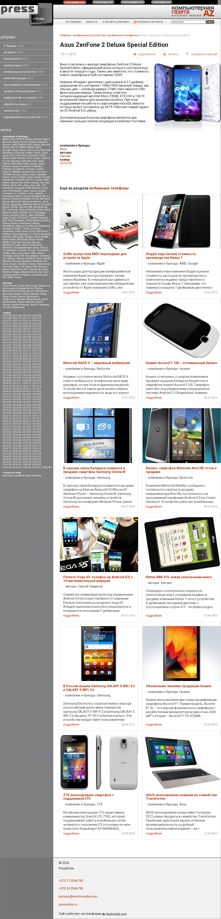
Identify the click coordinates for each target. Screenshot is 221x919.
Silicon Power (9, 239)
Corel (29, 158)
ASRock (30, 147)
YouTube (7, 266)
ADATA (20, 139)
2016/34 (26, 459)
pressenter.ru (68, 904)
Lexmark (7, 193)
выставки (7, 475)
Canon (37, 152)
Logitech (38, 193)
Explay (15, 166)
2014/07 (16, 380)
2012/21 (6, 326)
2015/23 (6, 423)
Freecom (30, 169)
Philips (6, 223)
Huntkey (6, 274)
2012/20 (36, 323)
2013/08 (36, 348)
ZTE (22, 266)
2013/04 (36, 345)
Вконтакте (16, 269)
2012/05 (6, 315)
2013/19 (26, 356)
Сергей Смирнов (39, 304)
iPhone (6, 185)
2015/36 (16, 432)
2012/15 (26, 320)
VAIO (33, 253)
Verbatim (7, 255)
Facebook (25, 166)
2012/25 (6, 329)
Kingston (19, 188)
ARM (23, 147)
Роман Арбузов (25, 301)
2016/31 (36, 456)
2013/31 (16, 364)
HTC (31, 179)
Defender (26, 161)
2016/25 (26, 453)
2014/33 (26, 396)
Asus (38, 147)
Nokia (40, 209)
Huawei (39, 179)
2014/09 (36, 380)
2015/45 (26, 437)
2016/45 (16, 467)
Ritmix (45, 231)
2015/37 (26, 432)
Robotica (6, 234)
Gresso (46, 177)
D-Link (6, 161)
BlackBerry (8, 152)
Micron (6, 201)
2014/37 (26, 399)
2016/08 (16, 445)
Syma (39, 245)
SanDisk (6, 236)
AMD (14, 144)
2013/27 (16, 361)
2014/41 (26, 402)
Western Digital (34, 258)
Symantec (7, 247)
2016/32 (6, 459)
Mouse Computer (42, 204)
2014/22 (36, 388)
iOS (42, 182)
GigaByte (41, 174)
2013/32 (26, 364)
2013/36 (26, 367)
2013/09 (6, 350)
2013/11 (26, 350)
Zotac (16, 266)
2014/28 (16, 394)
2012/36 (36, 334)
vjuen (21, 285)
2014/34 (36, 396)
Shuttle (44, 236)
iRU (20, 185)
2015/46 (36, 437)
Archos (6, 147)
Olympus (14, 215)
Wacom (11, 258)
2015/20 (16, 421)
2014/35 (6, 399)
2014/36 (16, 399)
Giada (32, 174)
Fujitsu (6, 171)
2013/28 (26, 361)
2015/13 (26, 415)
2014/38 (36, 399)
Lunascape (8, 196)
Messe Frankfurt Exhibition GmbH (20, 198)
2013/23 (16, 358)
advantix (37, 139)
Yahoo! (32, 264)
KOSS (28, 188)
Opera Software (36, 215)
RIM (38, 231)
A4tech (6, 139)
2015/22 (36, 421)
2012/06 (16, 315)
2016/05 (26, 442)
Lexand (42, 190)
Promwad (36, 228)
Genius (17, 174)
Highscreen (8, 179)
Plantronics (25, 223)
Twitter (6, 253)
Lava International (11, 190)
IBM (46, 179)
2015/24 (16, 423)
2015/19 (6, 421)
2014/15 (16, 386)
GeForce (42, 171)
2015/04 (16, 410)
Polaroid (34, 226)
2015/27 (6, 426)
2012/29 (6, 331)
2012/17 (6, 323)
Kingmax (25, 274)
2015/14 (36, 415)
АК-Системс (40, 266)
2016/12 (16, 448)
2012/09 (6, 318)
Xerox (5, 264)
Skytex (39, 239)
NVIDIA (23, 212)
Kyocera (36, 188)
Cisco (5, 155)
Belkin (23, 150)
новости (91, 21)
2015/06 (36, 410)
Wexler (47, 258)
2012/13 (6, 320)
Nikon (22, 209)
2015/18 (36, 418)
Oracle (12, 217)
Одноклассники (39, 269)
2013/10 (16, 350)
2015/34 (36, 429)
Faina (5, 285)
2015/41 (26, 434)
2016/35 (36, 459)
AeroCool (7, 142)
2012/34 (16, 334)
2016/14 (36, 448)
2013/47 (16, 375)
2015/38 (36, 432)
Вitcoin (6, 269)
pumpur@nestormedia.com (78, 896)
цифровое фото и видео (23, 97)
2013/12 (36, 350)
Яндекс (16, 272)
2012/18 (16, 323)
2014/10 (6, 383)
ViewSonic (45, 255)
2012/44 (36, 339)
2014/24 (16, 391)
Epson (41, 163)
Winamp (16, 261)
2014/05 (36, 377)
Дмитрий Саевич (12, 293)
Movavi (6, 207)
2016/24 (16, 453)
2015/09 (26, 413)
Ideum (5, 182)
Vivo (4, 258)
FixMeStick (37, 166)
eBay (18, 163)
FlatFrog (6, 169)
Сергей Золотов (20, 304)
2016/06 (36, 442)
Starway (36, 242)
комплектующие (19, 78)
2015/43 (6, 437)
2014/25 (26, 391)
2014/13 (36, 383)
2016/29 (16, 456)
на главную (73, 21)
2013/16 (36, 353)
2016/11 (6, 448)
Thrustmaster (9, 250)
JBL (38, 185)
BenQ (31, 150)
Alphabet (42, 142)
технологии (15, 110)
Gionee (6, 177)
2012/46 (16, 342)
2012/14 (16, 320)
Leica (25, 190)
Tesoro (17, 277)
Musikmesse (40, 207)
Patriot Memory (33, 220)
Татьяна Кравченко (13, 307)
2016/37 (16, 461)
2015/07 (6, 413)
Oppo (5, 217)
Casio (45, 152)
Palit (10, 220)
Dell (34, 161)
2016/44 (6, 467)
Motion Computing (11, 204)
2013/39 (16, 369)
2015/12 (16, 415)
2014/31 (6, 396)
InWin (27, 182)
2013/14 (16, 353)
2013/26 (6, 361)
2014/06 (6, 380)
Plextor (35, 223)
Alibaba (32, 142)
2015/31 (6, 429)
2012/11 (26, 318)
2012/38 (16, 337)
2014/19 (6, 388)
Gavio (33, 171)
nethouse (13, 209)
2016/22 (36, 451)
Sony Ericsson (24, 242)
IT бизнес (14, 46)
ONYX (24, 215)
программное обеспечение (26, 84)
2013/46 (6, 375)
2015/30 (36, 426)
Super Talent (22, 245)
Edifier (26, 163)
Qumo (18, 231)
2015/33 (26, 429)
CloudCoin (33, 155)
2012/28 (36, 329)
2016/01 (26, 440)
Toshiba (22, 250)
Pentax (45, 220)
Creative (45, 158)
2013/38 (6, 369)
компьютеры (16, 65)
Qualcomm (8, 231)
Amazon (6, 144)
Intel (20, 182)
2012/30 (16, 331)
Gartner (25, 171)
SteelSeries (8, 245)
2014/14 (6, 386)
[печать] (171, 54)
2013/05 (6, 348)
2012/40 (36, 337)
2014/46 (36, 405)
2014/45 (26, 405)
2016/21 (26, 451)
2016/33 (16, 459)
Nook (15, 212)
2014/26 (36, 391)
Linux (30, 193)
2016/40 (6, 464)
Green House (34, 177)
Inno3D (15, 274)
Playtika (6, 272)
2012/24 (36, 326)
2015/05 (26, 410)
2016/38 (26, 461)
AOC (30, 144)
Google (22, 177)
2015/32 (16, 429)
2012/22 (16, 326)
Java (32, 185)
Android (23, 144)
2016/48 (46, 467)
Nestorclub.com (116, 913)
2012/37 (6, 337)
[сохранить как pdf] (202, 54)
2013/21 (6, 358)
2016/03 (6, 442)
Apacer (25, 272)
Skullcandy (22, 239)
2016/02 (36, 440)
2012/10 (16, 318)
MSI (30, 207)
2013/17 (6, 356)
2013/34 (6, 367)
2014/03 (16, 377)
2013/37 (36, 367)
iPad (47, 182)
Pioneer (15, 223)
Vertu (16, 255)
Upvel (26, 253)
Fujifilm (40, 169)
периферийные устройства (26, 117)
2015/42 (36, 434)
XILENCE (22, 264)
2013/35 (16, 367)
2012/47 (26, 342)
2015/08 (16, 413)
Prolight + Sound (21, 228)
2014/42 (36, 402)
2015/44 (16, 437)
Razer (25, 231)
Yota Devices (44, 264)
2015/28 (16, 426)
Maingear (36, 196)
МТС (26, 269)
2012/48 (36, 342)
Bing (37, 150)
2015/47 (6, 440)
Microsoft (16, 201)
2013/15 (26, 353)
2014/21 (26, 388)
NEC (4, 209)
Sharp (37, 236)
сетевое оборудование (22, 91)
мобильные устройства (24, 71)
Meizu (45, 196)
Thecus (44, 247)
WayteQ (21, 258)
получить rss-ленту (148, 21)
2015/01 (26, 407)
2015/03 (6, 410)
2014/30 (36, 394)
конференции (22, 475)
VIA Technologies (29, 255)
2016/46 (26, 467)
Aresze (33, 272)
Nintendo (31, 209)
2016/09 (26, 445)
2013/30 (6, 364)
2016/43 (36, 464)
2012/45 (6, 342)
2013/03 (26, 345)
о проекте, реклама (115, 21)
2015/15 (6, 418)
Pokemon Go (22, 226)
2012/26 (16, 329)
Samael (13, 285)
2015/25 (26, 423)
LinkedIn (21, 193)
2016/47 (36, 467)
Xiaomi (13, 264)
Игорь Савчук (17, 296)
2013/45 (36, 372)
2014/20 (16, 388)
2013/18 (16, 356)
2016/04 (16, 442)
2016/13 (26, 448)
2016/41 (16, 464)
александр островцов (14, 288)
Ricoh (32, 231)
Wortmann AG (39, 261)
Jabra (26, 185)
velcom (40, 253)
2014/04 (26, 377)
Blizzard (19, 152)
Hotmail (20, 179)
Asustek (6, 150)
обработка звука (17, 104)
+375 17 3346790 (71, 881)
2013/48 (26, 375)
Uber (13, 253)
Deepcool (15, 161)
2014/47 (6, 407)
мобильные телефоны (123, 35)
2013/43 (16, 372)
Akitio (16, 142)
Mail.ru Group (22, 196)
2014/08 (26, 380)
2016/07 (6, 445)
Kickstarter (8, 188)
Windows (26, 261)
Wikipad (6, 261)
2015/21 (26, 421)
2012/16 (36, 320)
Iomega (35, 182)
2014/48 (16, 407)
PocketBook (8, 226)
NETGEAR (7, 277)
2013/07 (26, 348)
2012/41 (6, 339)
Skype (32, 239)
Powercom (44, 226)
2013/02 (16, 345)
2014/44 (16, 405)
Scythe (20, 236)
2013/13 (6, 353)
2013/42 (6, 372)
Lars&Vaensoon (39, 274)
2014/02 (6, 377)
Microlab (44, 198)
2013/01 (6, 345)
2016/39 (36, 461)
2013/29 (36, 361)
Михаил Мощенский (28, 299)
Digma (6, 163)
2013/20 (36, 356)
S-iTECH (35, 234)
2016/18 (16, 451)
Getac (25, 174)
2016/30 (26, 456)
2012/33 (6, 334)
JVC (44, 185)
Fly (13, 169)
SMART (6, 242)
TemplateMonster (22, 247)
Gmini (14, 177)
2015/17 (26, 418)
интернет (13, 52)
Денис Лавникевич (38, 291)
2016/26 (36, 453)
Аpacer (29, 266)
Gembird (7, 174)
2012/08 (36, 315)
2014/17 (26, 386)
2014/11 (16, 383)
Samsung (45, 234)
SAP (14, 236)
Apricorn (45, 144)
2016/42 (26, 464)
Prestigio (7, 228)
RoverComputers (21, 234)
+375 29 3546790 (71, 888)
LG (14, 193)
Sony (13, 242)
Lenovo (33, 190)
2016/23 (6, 453)
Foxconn (20, 169)
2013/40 (26, 369)
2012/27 (26, 329)
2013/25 (36, 358)
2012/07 (26, 315)
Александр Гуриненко (37, 285)
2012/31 (26, 331)
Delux (41, 161)
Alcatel (23, 142)
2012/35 (26, 334)
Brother (29, 152)
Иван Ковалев (31, 293)
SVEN (32, 245)
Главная (65, 35)
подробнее (71, 292)
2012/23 (26, 326)
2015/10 (36, 413)
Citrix (12, 155)
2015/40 (16, 434)
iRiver (14, 185)
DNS (13, 163)
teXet (36, 247)
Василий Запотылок (13, 291)
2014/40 (16, 402)
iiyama (13, 182)
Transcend (42, 250)
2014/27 (6, 394)
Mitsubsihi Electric (32, 201)
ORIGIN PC (23, 217)
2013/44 (26, 372)
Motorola (27, 204)
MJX (45, 201)
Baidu (15, 150)
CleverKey (21, 155)
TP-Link (31, 250)
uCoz (19, 253)
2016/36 (6, 461)
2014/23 (6, 391)
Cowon (36, 158)
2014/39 (6, 402)
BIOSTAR (45, 150)
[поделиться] (144, 54)
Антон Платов (34, 288)
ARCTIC (15, 147)
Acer (13, 139)
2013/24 (26, 358)
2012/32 (36, 331)
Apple (37, 144)
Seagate (29, 236)
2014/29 (26, 394)
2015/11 (6, 415)
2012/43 (26, 339)
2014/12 (26, 383)
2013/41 (36, 369)
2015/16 (16, 418)
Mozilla (23, 207)
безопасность (16, 58)
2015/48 (16, 440)
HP (26, 179)
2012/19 (26, 323)
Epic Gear (43, 272)
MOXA (14, 207)
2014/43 (6, 405)
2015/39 (6, 434)
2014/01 (36, 375)
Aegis (46, 139)
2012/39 (26, 337)
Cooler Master (17, 158)
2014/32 (16, 396)
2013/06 (16, 348)
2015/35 (6, 432)
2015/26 (36, 423)
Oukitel (34, 217)
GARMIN (15, 171)
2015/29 (26, 426)
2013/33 (36, 364)
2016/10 (36, 445)
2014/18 (36, 386)
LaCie (45, 188)
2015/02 (36, 407)
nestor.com (74, 2)
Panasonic (18, 220)
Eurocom (6, 166)
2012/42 (16, 339)
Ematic (33, 163)
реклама (36, 475)
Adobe (28, 139)
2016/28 (6, 456)
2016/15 (6, 451)
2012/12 (36, 318)
